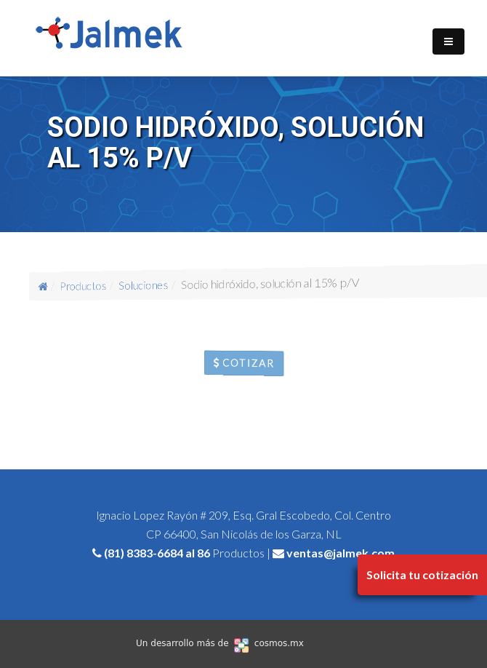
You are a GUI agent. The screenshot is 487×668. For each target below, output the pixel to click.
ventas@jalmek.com (340, 553)
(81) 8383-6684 (143, 553)
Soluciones (146, 285)
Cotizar (244, 363)
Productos (89, 286)
